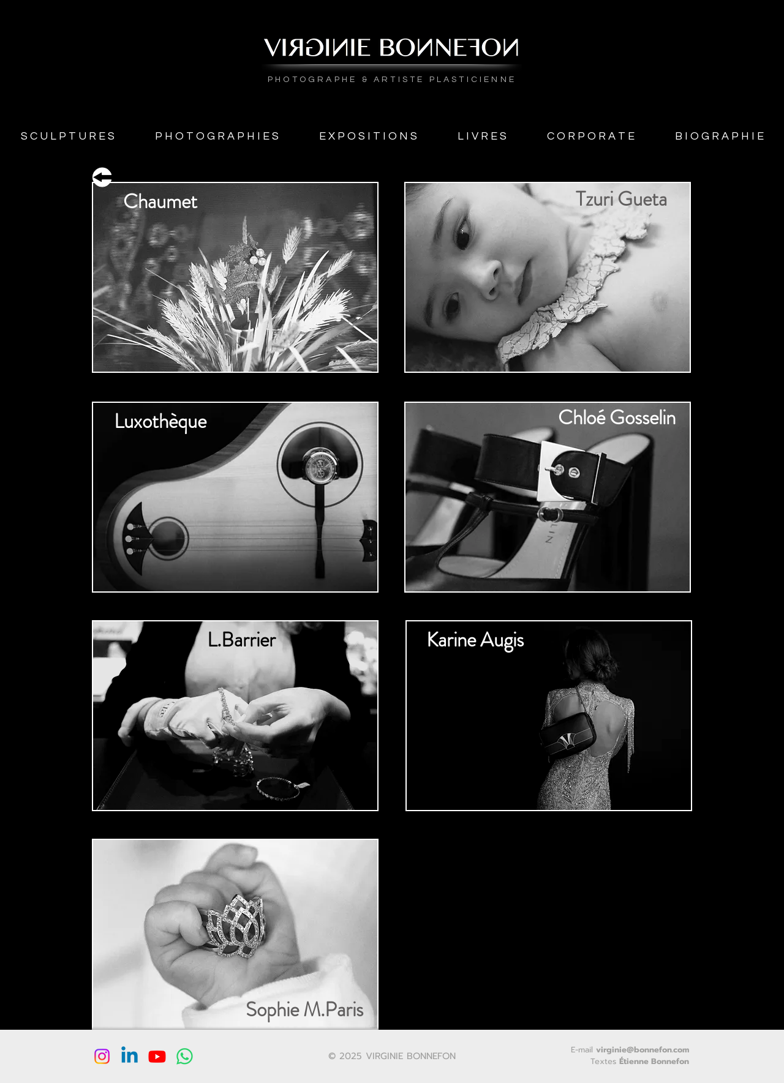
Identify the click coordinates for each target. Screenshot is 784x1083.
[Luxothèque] (160, 421)
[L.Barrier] (241, 640)
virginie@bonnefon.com (642, 1049)
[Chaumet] (160, 202)
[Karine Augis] (475, 640)
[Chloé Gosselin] (617, 418)
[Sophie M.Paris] (304, 1009)
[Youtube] (157, 1056)
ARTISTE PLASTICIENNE (445, 79)
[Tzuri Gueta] (621, 199)
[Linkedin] (129, 1056)
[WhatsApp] (185, 1056)
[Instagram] (102, 1056)
